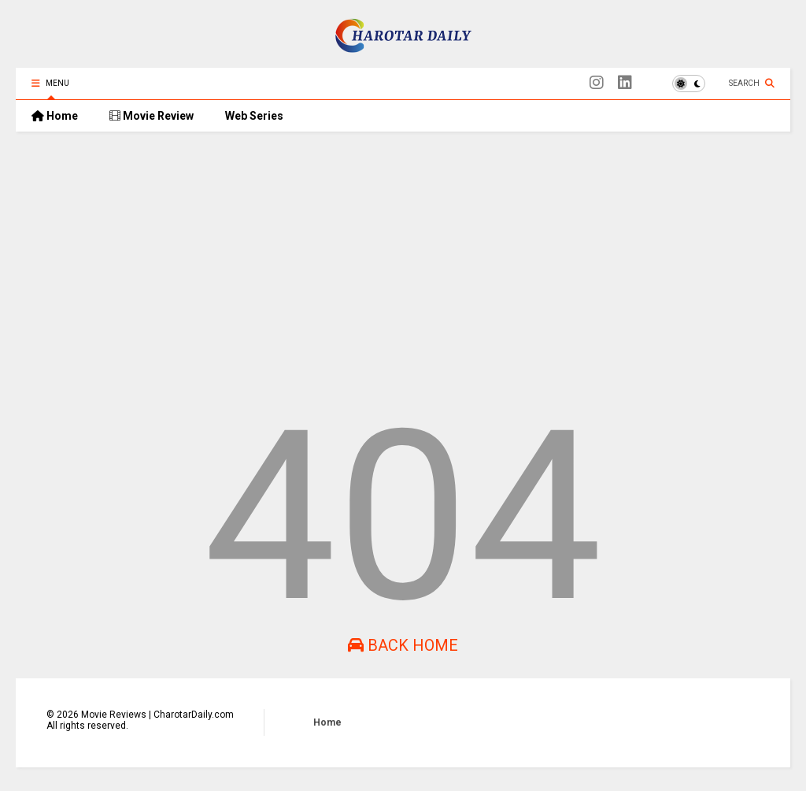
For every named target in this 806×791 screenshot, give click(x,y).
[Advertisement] (403, 265)
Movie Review (151, 116)
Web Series (254, 116)
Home (54, 116)
